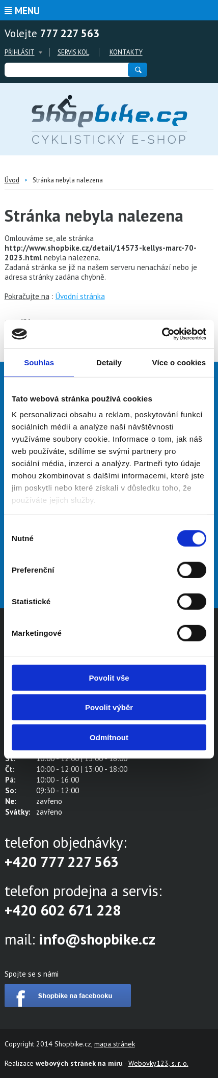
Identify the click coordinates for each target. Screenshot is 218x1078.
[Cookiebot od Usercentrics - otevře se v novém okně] (161, 334)
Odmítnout (109, 737)
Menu (27, 11)
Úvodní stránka (80, 296)
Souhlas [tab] (39, 362)
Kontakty (126, 52)
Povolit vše (109, 677)
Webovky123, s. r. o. (158, 1063)
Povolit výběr (109, 707)
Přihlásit (20, 52)
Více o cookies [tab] (179, 362)
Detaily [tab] (109, 362)
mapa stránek (114, 1043)
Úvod (12, 180)
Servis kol (73, 52)
